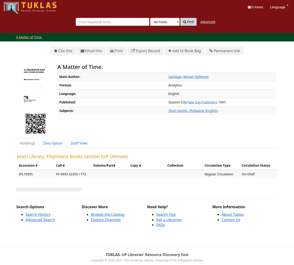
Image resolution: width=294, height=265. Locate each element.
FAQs (160, 224)
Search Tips (166, 214)
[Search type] (165, 22)
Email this (91, 51)
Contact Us (231, 219)
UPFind (15, 6)
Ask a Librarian (169, 219)
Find (188, 22)
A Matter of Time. (29, 37)
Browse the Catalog (107, 214)
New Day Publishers (202, 102)
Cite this (63, 51)
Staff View (79, 143)
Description (53, 143)
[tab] (27, 143)
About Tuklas (233, 214)
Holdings (27, 143)
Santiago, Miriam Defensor (188, 76)
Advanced (208, 22)
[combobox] (112, 22)
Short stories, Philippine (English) (193, 110)
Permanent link (224, 51)
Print (116, 51)
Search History (38, 214)
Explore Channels (106, 219)
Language (279, 7)
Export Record (145, 51)
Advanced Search (40, 219)
